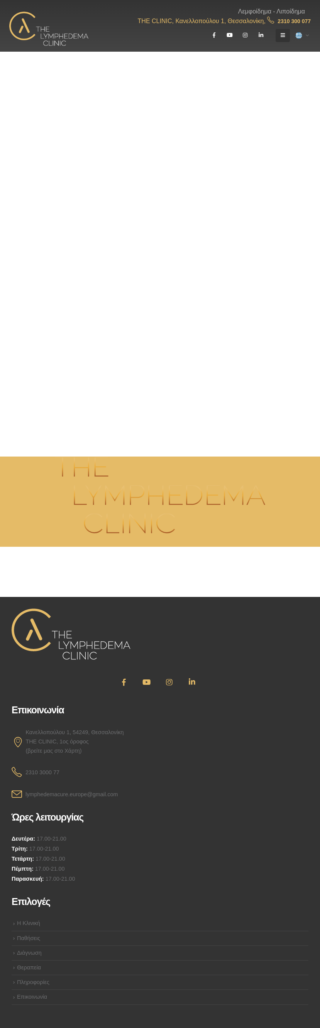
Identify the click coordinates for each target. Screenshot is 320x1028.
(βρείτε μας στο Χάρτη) (53, 751)
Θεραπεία (29, 967)
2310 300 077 (289, 21)
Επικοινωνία (32, 997)
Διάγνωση (29, 953)
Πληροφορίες (33, 982)
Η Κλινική (28, 923)
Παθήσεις (28, 938)
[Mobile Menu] (283, 35)
